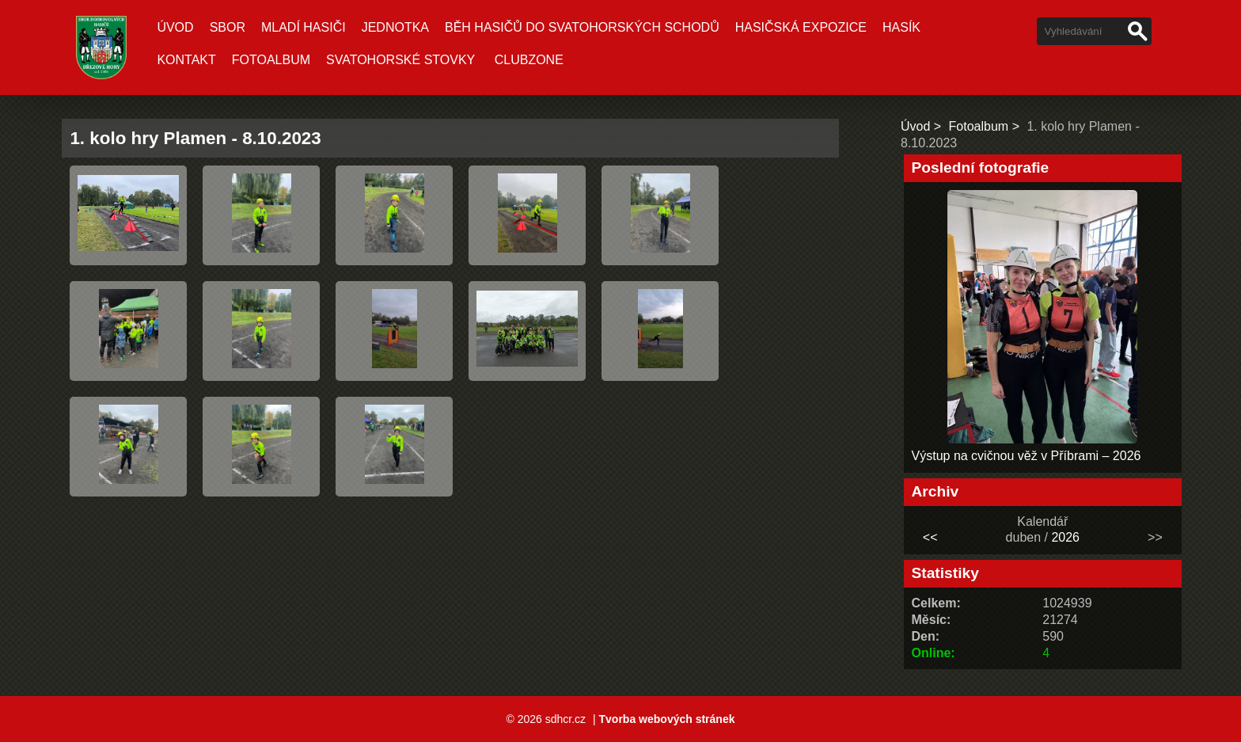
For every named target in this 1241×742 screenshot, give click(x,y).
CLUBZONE (529, 60)
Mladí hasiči (303, 27)
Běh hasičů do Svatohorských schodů (582, 27)
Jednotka (395, 27)
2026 (1065, 537)
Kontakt (186, 60)
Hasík (901, 27)
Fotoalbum (271, 60)
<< (930, 537)
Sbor (227, 27)
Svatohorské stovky (400, 60)
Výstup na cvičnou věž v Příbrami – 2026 (1026, 455)
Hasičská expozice (801, 27)
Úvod (175, 27)
